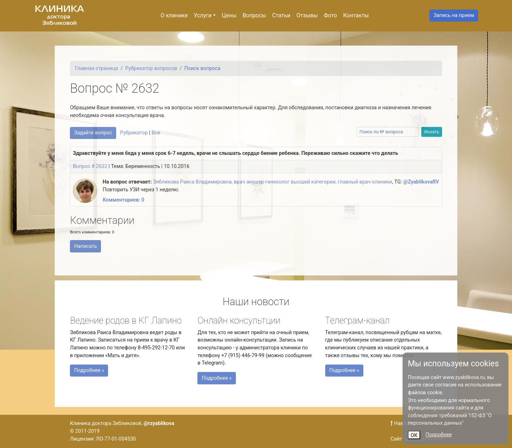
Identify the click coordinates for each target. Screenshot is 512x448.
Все (155, 133)
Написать (85, 246)
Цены (229, 15)
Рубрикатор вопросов (151, 68)
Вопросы (254, 15)
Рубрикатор (134, 133)
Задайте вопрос (93, 133)
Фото (330, 15)
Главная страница (96, 68)
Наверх (401, 423)
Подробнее (438, 435)
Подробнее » (102, 368)
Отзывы (307, 15)
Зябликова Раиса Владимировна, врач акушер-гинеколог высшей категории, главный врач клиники (272, 182)
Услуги (203, 15)
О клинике (174, 15)
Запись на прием (454, 15)
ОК (414, 435)
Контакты (356, 15)
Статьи (281, 15)
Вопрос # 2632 (90, 166)
